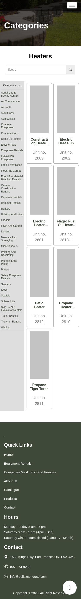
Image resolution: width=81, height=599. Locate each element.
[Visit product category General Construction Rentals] (12, 188)
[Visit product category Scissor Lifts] (12, 301)
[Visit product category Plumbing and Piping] (12, 262)
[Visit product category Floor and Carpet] (12, 171)
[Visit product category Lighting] (12, 231)
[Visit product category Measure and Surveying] (12, 239)
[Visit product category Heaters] (12, 209)
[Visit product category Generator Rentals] (12, 197)
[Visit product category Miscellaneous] (12, 246)
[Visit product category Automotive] (12, 113)
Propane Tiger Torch (39, 387)
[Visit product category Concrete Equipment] (12, 126)
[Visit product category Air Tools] (12, 107)
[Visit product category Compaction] (12, 119)
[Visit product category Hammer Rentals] (12, 203)
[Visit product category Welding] (12, 327)
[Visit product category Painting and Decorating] (12, 253)
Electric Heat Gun (66, 141)
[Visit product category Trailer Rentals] (12, 316)
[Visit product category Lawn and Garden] (12, 226)
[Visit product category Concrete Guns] (12, 133)
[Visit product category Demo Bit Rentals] (12, 139)
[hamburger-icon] (72, 5)
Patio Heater (39, 305)
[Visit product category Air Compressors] (12, 101)
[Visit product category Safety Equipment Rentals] (12, 277)
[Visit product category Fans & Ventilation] (12, 165)
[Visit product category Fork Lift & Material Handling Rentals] (12, 178)
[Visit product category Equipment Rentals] (12, 150)
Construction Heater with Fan (39, 143)
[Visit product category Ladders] (12, 220)
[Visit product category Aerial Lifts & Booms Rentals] (12, 94)
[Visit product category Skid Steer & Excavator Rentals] (12, 308)
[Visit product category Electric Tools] (12, 145)
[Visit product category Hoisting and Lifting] (12, 214)
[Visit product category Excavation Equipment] (12, 157)
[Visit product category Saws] (12, 290)
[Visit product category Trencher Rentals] (12, 321)
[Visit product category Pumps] (12, 269)
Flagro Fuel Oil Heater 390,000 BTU (66, 227)
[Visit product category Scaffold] (12, 295)
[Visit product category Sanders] (12, 284)
